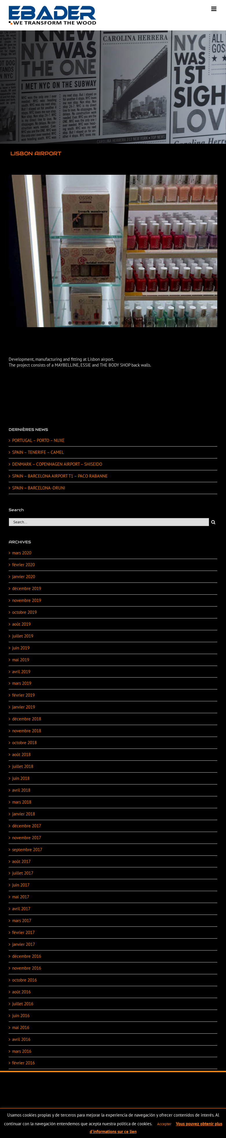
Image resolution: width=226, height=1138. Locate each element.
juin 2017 (21, 885)
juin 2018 (21, 778)
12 (143, 323)
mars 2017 (21, 920)
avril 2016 (21, 1039)
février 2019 (23, 695)
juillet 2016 (22, 1003)
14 (156, 323)
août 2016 (21, 992)
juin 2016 (21, 1015)
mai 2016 (20, 1027)
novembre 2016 (26, 968)
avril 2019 (21, 671)
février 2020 (23, 564)
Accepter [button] (164, 1123)
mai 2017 (20, 897)
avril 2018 (21, 790)
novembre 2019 (26, 600)
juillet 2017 (22, 873)
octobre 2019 (24, 612)
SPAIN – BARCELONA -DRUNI (38, 488)
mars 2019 (21, 683)
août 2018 (21, 754)
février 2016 (23, 1063)
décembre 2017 (26, 826)
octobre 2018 (24, 742)
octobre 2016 (24, 980)
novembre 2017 (26, 837)
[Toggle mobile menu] (214, 9)
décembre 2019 (26, 588)
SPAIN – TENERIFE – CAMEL (38, 452)
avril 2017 (21, 908)
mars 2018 (21, 802)
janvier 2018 (23, 814)
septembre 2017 (27, 849)
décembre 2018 (26, 719)
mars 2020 (21, 553)
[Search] (213, 522)
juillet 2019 (22, 636)
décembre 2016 (26, 956)
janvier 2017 (23, 944)
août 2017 (21, 861)
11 (136, 323)
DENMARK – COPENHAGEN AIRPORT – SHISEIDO (57, 464)
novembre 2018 (26, 730)
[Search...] (109, 522)
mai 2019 (20, 659)
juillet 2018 (22, 766)
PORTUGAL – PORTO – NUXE (38, 440)
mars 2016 (21, 1051)
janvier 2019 (23, 707)
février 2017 (23, 932)
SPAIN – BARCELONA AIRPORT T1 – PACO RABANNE (60, 476)
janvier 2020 (23, 576)
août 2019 (21, 624)
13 (149, 323)
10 (129, 323)
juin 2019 (21, 648)
